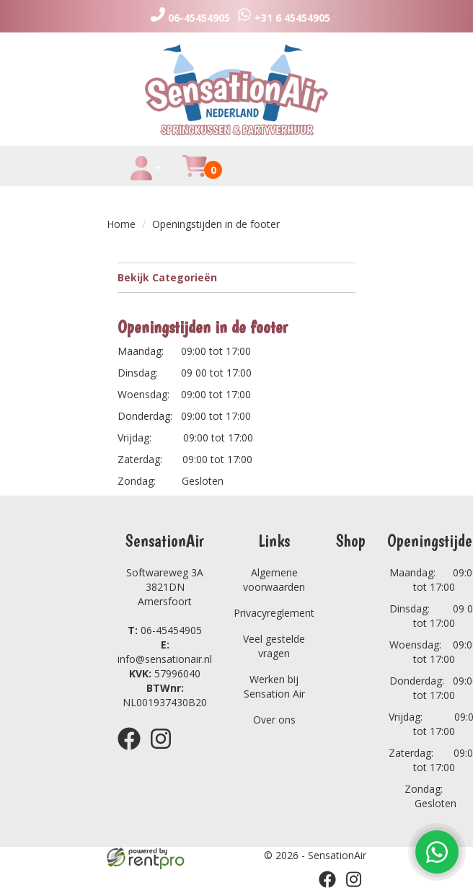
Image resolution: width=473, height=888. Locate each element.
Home (121, 224)
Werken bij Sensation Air (274, 686)
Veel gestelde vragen (274, 646)
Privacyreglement (274, 613)
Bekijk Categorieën (236, 277)
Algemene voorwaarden (274, 580)
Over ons (274, 719)
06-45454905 (165, 630)
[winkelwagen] (194, 174)
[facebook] (133, 752)
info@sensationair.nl (165, 652)
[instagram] (165, 752)
